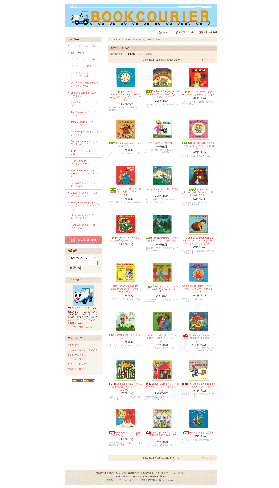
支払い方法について (131, 473)
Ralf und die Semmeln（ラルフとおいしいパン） (198, 385)
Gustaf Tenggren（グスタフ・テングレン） (84, 194)
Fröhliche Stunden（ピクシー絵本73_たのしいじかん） (126, 239)
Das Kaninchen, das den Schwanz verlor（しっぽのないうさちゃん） (126, 289)
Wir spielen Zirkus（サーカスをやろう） (162, 190)
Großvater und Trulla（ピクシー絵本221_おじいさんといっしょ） (162, 338)
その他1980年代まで (149, 39)
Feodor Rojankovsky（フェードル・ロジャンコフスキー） (85, 173)
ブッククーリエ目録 (81, 66)
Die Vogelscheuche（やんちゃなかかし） (125, 144)
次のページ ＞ (208, 60)
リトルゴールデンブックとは (82, 349)
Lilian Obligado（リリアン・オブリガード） (83, 162)
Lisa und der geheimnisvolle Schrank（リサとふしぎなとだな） (199, 192)
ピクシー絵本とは (76, 354)
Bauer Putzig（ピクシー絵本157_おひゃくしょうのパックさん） (162, 386)
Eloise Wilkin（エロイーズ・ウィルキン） (83, 216)
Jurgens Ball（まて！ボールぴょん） (125, 336)
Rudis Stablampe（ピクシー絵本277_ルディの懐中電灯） (162, 239)
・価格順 (140, 54)
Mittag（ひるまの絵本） (198, 432)
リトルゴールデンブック (83, 45)
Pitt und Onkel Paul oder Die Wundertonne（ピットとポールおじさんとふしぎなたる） (198, 240)
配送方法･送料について (153, 473)
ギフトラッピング (76, 364)
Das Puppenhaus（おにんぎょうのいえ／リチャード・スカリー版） (125, 386)
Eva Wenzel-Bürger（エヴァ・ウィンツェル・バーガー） (85, 205)
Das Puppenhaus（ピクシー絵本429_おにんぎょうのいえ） (162, 435)
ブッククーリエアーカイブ (85, 59)
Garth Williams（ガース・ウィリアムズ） (84, 226)
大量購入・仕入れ (76, 369)
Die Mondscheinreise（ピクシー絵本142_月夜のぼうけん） (198, 338)
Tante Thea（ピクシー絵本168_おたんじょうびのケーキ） (126, 192)
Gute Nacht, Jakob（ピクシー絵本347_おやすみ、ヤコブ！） (162, 289)
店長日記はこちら (83, 326)
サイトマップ (74, 359)
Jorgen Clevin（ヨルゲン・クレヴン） (82, 123)
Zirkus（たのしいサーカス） (162, 142)
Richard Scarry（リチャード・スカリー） (84, 184)
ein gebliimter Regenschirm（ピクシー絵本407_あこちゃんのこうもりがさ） (125, 95)
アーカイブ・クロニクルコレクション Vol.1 (85, 75)
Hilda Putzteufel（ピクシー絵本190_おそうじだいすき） (198, 93)
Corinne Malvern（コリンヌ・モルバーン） (84, 143)
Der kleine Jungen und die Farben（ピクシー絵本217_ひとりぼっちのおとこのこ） (162, 94)
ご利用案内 (73, 345)
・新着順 (148, 54)
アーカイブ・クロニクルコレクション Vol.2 (85, 84)
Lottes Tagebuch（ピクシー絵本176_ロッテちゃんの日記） (198, 146)
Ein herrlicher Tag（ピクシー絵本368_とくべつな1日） (125, 434)
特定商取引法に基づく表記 (108, 473)
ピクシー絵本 (78, 52)
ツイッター (82, 320)
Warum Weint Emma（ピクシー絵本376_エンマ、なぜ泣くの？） (198, 289)
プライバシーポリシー (176, 473)
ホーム (114, 39)
